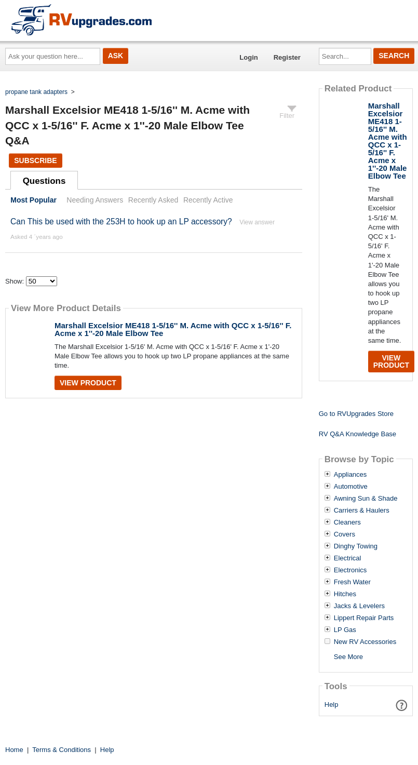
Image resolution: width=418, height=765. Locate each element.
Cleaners (347, 522)
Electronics (350, 570)
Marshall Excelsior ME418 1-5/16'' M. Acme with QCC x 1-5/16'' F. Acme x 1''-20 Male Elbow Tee (173, 329)
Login (248, 57)
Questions (44, 181)
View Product (88, 383)
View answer (257, 222)
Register (287, 57)
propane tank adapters (36, 92)
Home (14, 750)
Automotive (351, 486)
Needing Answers (94, 200)
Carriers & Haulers (361, 510)
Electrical (347, 558)
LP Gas (345, 630)
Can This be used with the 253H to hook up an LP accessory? (121, 221)
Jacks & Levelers (359, 606)
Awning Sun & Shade (366, 498)
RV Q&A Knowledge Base (357, 434)
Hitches (345, 594)
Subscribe (35, 160)
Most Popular (33, 200)
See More (348, 657)
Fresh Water (352, 582)
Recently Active (208, 200)
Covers (344, 534)
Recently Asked (153, 200)
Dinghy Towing (355, 546)
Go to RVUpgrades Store (356, 414)
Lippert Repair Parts (364, 618)
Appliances (350, 474)
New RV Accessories (365, 642)
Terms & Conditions (61, 750)
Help (332, 704)
